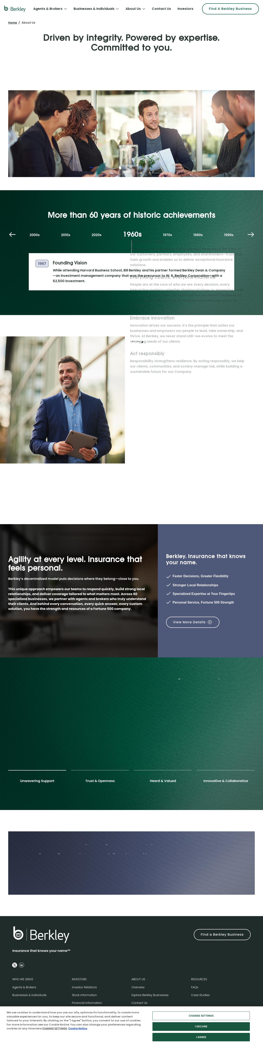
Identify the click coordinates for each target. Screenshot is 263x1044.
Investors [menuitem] (185, 8)
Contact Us (139, 1003)
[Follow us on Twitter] (14, 965)
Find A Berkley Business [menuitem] (230, 8)
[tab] (37, 778)
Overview (138, 987)
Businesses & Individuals (29, 995)
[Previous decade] (12, 235)
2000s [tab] (35, 235)
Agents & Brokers (24, 987)
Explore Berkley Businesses (150, 995)
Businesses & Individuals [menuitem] (94, 8)
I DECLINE (201, 1029)
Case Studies (200, 995)
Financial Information (87, 1003)
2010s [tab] (65, 235)
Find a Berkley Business (222, 934)
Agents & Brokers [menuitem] (47, 8)
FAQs (194, 987)
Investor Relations (84, 987)
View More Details (189, 622)
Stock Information (84, 995)
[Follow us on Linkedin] (21, 965)
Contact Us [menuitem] (161, 8)
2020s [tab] (97, 235)
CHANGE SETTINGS (54, 1031)
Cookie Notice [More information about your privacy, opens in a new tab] (77, 1031)
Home (12, 23)
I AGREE (201, 1040)
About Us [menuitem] (133, 8)
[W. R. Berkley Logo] (15, 9)
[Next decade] (251, 235)
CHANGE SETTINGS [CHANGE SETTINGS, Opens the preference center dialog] (201, 1018)
